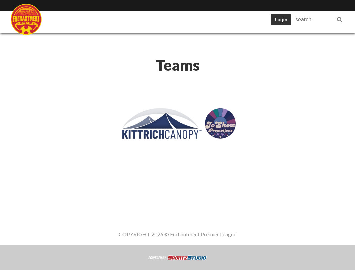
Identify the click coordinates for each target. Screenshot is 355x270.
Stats (204, 21)
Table (142, 21)
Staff (86, 21)
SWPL (58, 21)
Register (61, 41)
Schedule (173, 21)
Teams (113, 21)
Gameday (98, 41)
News (232, 21)
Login (281, 19)
